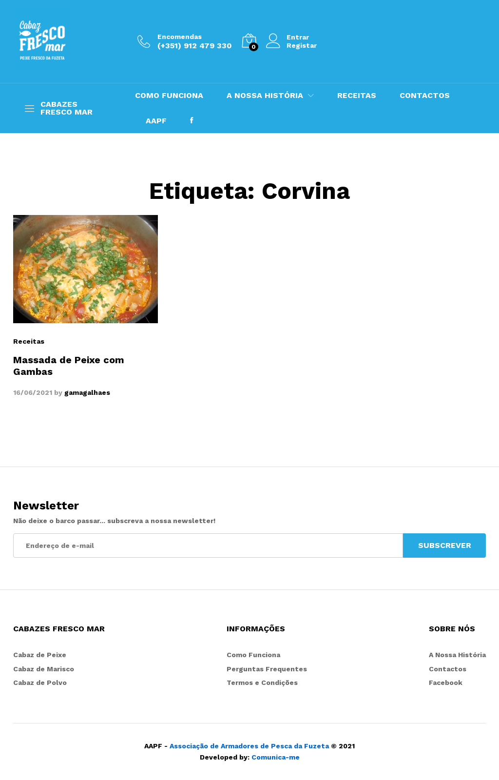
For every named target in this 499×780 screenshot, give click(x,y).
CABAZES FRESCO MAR (66, 108)
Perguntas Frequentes (267, 669)
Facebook (445, 682)
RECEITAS (356, 95)
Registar (302, 45)
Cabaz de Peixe (39, 655)
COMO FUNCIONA (169, 95)
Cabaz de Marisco (43, 669)
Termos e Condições (262, 682)
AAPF (156, 121)
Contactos (447, 669)
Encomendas (179, 36)
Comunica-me (275, 757)
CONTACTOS (425, 95)
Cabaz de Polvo (40, 682)
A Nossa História (457, 655)
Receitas (28, 341)
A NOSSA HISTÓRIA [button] (265, 95)
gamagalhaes (87, 392)
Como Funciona (253, 655)
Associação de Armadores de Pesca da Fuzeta (249, 746)
